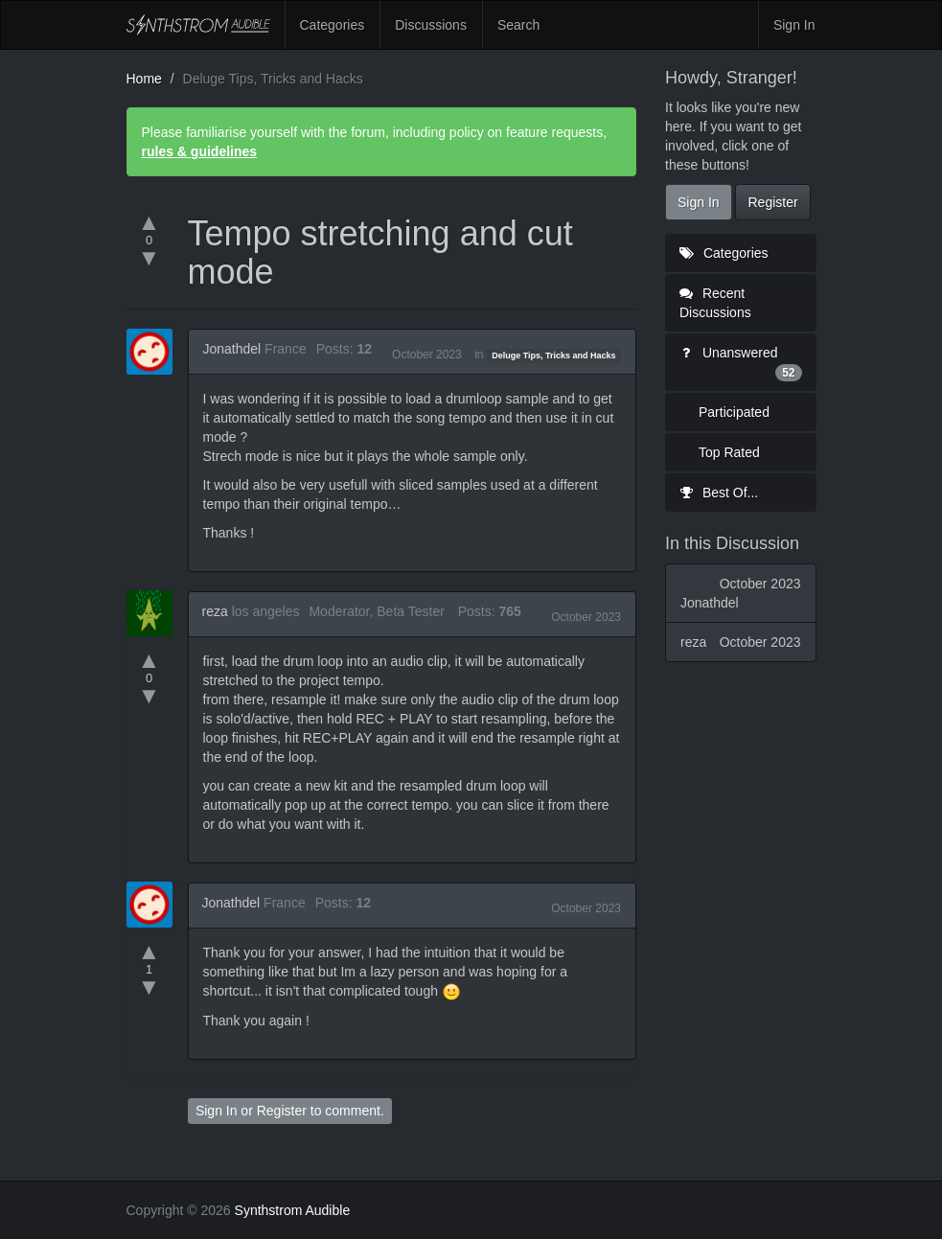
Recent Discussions (715, 303)
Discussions (431, 25)
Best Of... (718, 492)
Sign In (794, 25)
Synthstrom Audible (198, 25)
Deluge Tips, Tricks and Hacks (553, 355)
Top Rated (729, 452)
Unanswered (740, 363)
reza (215, 611)
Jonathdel (232, 348)
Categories (332, 25)
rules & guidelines (200, 151)
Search (518, 25)
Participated (734, 412)
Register (282, 1110)
